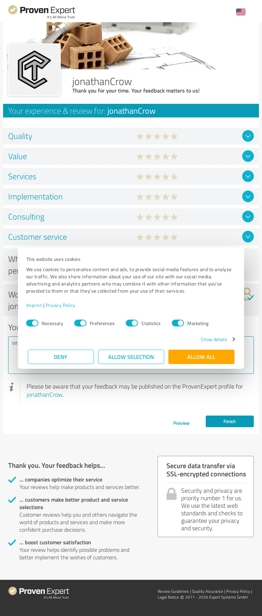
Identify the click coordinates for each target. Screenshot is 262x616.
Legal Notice (168, 597)
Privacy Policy (62, 305)
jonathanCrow (44, 394)
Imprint (36, 305)
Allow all (201, 357)
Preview (181, 423)
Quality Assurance (207, 591)
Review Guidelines (173, 591)
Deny (61, 357)
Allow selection (131, 357)
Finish (229, 421)
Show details (212, 339)
